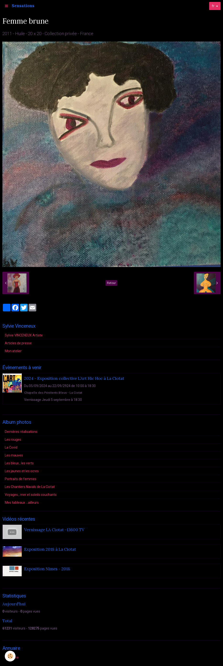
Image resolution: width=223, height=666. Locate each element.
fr (213, 6)
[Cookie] (10, 656)
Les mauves (14, 455)
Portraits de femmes (20, 479)
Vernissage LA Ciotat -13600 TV (54, 529)
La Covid (11, 447)
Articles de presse (18, 343)
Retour (111, 283)
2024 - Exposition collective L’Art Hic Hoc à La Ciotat (74, 378)
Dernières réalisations (21, 432)
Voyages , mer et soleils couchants (31, 495)
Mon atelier (13, 351)
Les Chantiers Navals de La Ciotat (30, 487)
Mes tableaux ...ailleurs (22, 502)
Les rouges (13, 439)
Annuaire (12, 657)
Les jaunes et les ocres (22, 471)
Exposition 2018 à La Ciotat (50, 549)
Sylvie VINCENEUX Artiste (24, 335)
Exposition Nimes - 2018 (47, 569)
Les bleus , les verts (19, 463)
